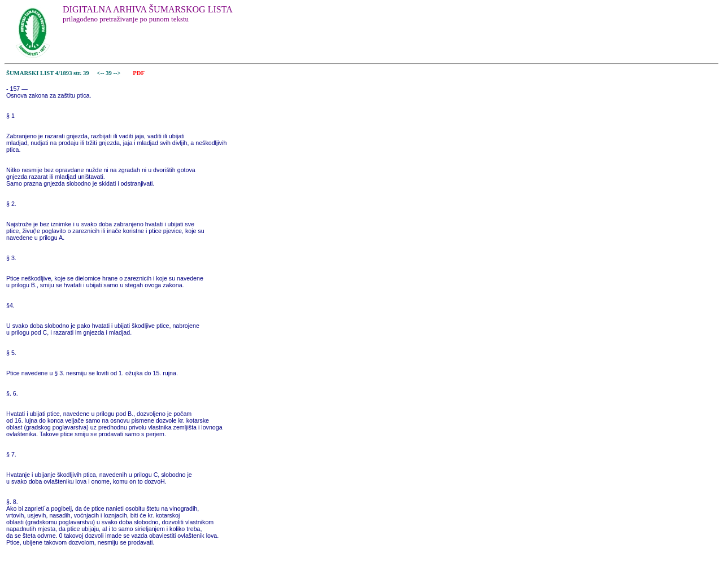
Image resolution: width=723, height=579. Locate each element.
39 (109, 73)
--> (118, 73)
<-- (100, 73)
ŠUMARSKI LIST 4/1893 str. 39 (47, 73)
